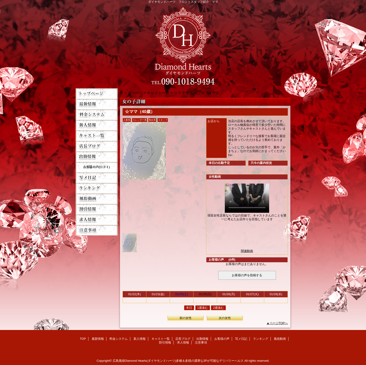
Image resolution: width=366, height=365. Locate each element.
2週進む (218, 307)
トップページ (131, 93)
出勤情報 (97, 156)
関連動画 (247, 251)
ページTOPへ (279, 323)
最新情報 (97, 104)
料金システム (97, 114)
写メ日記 (97, 177)
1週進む (202, 307)
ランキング (97, 188)
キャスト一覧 (97, 135)
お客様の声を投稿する (247, 275)
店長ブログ (97, 146)
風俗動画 (97, 198)
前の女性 (185, 318)
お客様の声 (97, 167)
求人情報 (97, 219)
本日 (189, 307)
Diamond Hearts (183, 45)
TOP (97, 93)
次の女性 (225, 318)
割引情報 (97, 209)
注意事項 (97, 230)
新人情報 (97, 125)
